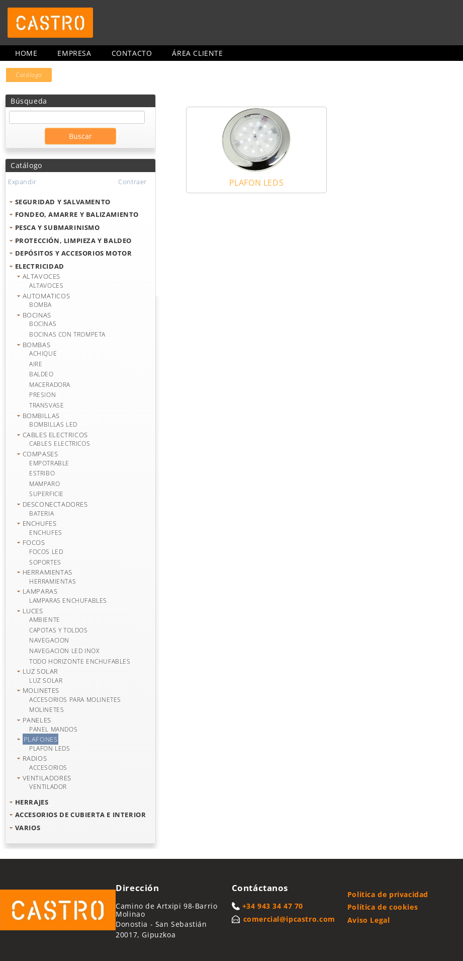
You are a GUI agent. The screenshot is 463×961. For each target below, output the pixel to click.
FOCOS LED (46, 551)
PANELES (37, 720)
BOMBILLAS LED (53, 424)
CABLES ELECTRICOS (55, 434)
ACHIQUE (43, 353)
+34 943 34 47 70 (273, 906)
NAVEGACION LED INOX (64, 651)
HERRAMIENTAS (47, 572)
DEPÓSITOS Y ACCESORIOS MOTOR (73, 253)
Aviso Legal (368, 920)
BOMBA (40, 304)
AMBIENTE (44, 619)
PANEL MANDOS (53, 729)
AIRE (35, 364)
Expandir (22, 181)
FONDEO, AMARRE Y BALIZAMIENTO (77, 214)
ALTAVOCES (41, 276)
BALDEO (41, 374)
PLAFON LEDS (49, 748)
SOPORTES (45, 562)
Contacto (132, 53)
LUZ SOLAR (40, 671)
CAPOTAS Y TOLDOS (58, 630)
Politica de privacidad (387, 894)
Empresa (74, 53)
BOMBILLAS (41, 415)
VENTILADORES (47, 777)
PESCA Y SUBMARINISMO (57, 227)
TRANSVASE (46, 405)
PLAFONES (41, 739)
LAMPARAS (40, 591)
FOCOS (34, 542)
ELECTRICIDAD (39, 266)
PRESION (42, 394)
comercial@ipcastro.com (289, 919)
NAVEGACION (49, 640)
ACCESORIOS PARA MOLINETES (75, 699)
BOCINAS (37, 314)
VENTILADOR (48, 786)
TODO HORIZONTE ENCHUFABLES (80, 661)
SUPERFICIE (46, 494)
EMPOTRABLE (49, 463)
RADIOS (35, 758)
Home (26, 53)
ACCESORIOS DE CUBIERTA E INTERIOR (80, 814)
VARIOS (28, 827)
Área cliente (197, 53)
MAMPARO (44, 483)
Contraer (132, 181)
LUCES (33, 610)
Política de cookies (382, 907)
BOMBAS (37, 344)
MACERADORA (49, 384)
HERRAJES (32, 802)
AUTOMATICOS (46, 295)
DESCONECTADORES (55, 504)
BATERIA (41, 513)
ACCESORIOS (48, 767)
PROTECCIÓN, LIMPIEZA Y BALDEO (73, 240)
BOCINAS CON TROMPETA (67, 334)
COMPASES (40, 453)
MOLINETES (41, 690)
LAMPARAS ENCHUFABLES (68, 600)
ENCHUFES (40, 523)
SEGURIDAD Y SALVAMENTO (63, 201)
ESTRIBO (42, 473)
